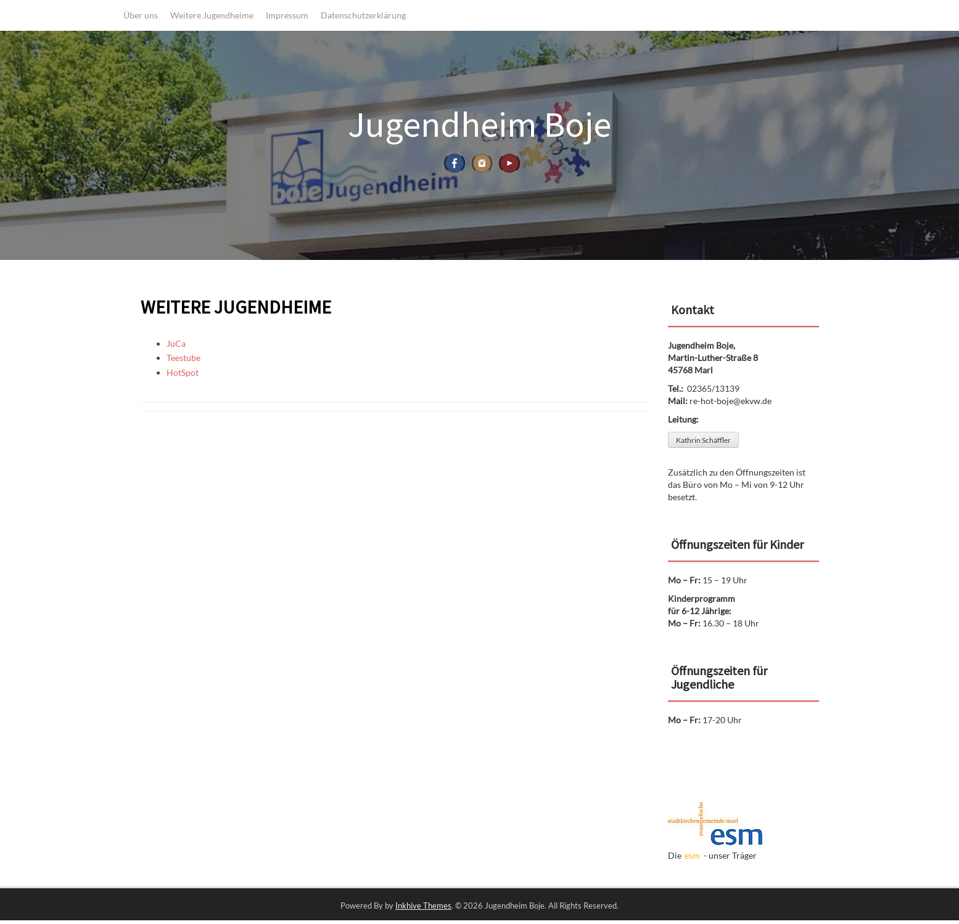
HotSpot (183, 376)
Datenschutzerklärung (363, 15)
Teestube (183, 362)
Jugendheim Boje (479, 124)
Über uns (140, 15)
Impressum (287, 15)
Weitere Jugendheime (211, 15)
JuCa (176, 347)
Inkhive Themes (423, 909)
